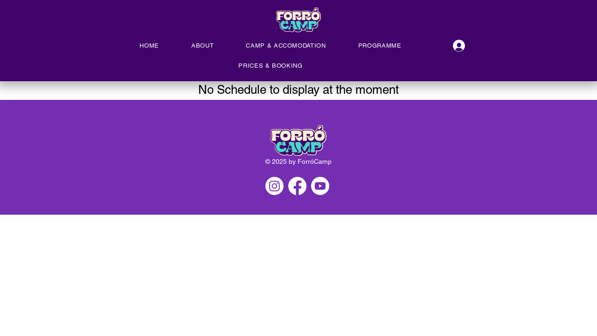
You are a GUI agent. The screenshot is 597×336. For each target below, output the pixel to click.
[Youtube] (320, 186)
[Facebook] (297, 186)
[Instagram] (274, 186)
